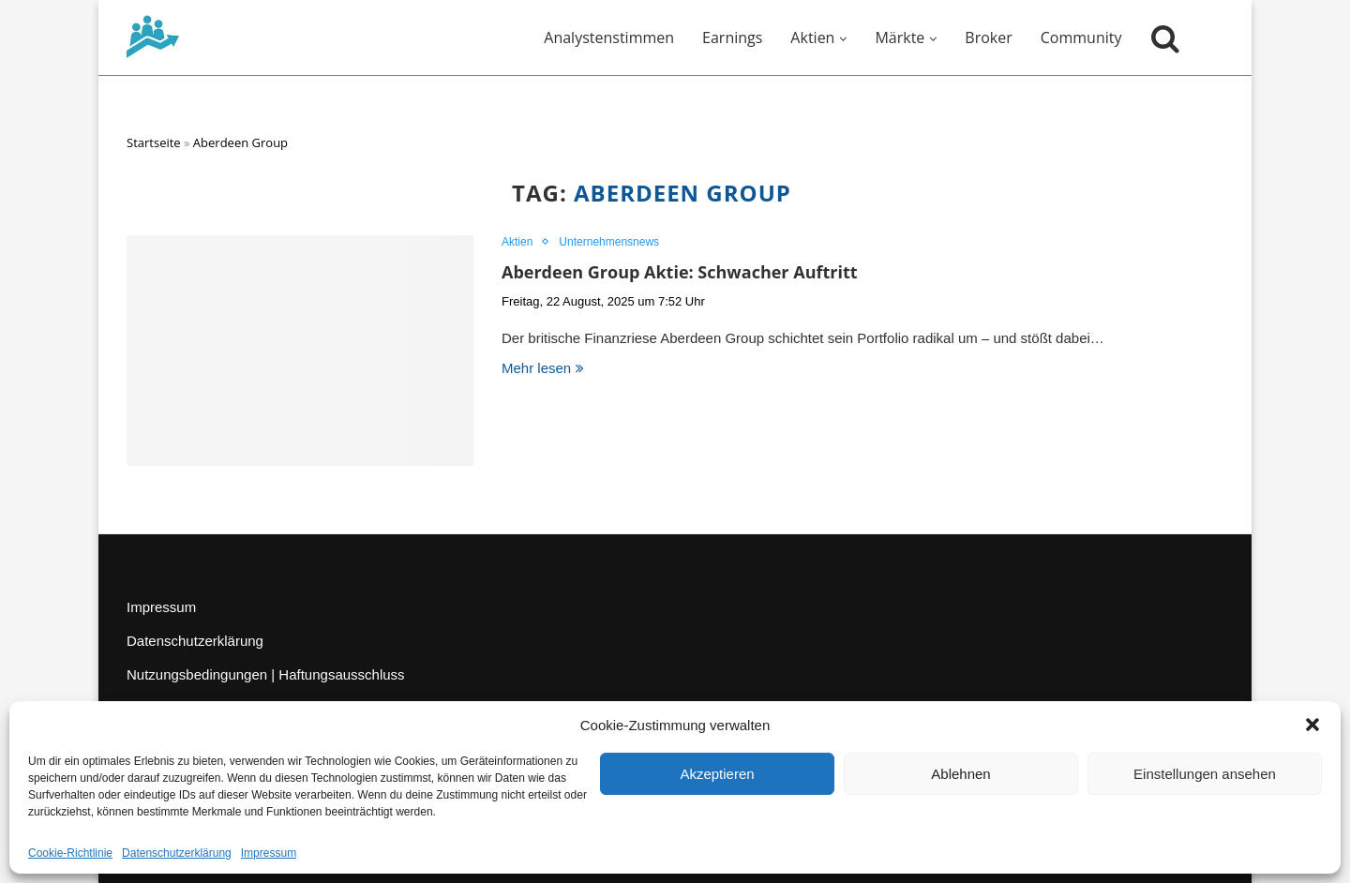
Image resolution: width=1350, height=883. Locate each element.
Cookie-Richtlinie (70, 853)
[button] (1312, 724)
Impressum (268, 853)
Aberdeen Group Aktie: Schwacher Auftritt (680, 272)
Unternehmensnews (609, 241)
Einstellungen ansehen (1204, 774)
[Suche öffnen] (1160, 37)
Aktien (812, 37)
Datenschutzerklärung (177, 853)
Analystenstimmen (609, 37)
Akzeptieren (717, 774)
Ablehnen (960, 774)
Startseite (154, 142)
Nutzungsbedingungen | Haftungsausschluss (266, 674)
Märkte (899, 37)
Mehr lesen (543, 368)
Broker (988, 37)
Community (1081, 37)
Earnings (732, 37)
